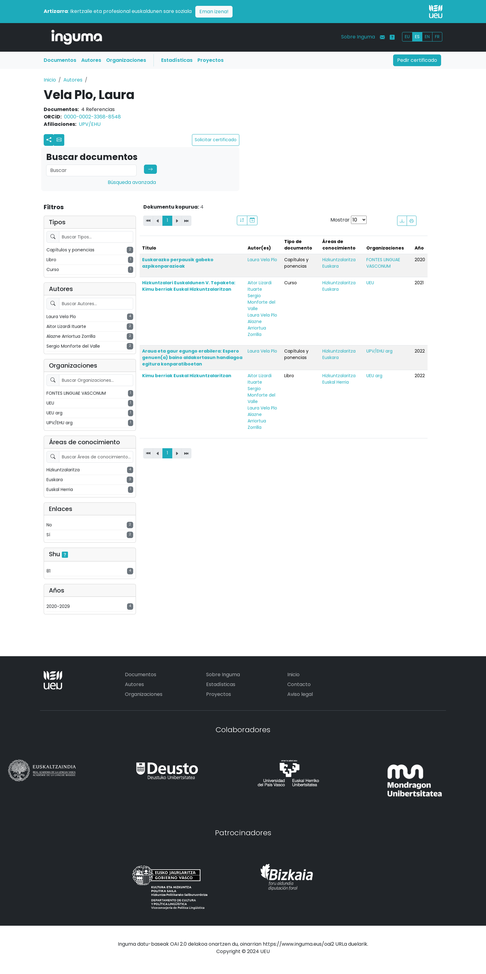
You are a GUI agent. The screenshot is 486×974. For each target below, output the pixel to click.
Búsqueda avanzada (132, 182)
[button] (59, 140)
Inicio (50, 79)
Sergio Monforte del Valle (261, 302)
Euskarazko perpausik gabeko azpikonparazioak (177, 263)
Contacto (299, 684)
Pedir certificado (417, 60)
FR (437, 37)
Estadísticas (177, 60)
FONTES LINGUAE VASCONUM (383, 263)
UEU (370, 283)
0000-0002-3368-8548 (92, 116)
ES (417, 37)
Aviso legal (300, 694)
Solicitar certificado (216, 140)
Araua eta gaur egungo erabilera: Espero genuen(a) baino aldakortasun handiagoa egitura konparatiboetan (192, 357)
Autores (91, 60)
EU (407, 37)
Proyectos (210, 60)
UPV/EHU (90, 124)
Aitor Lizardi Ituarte (260, 286)
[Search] (91, 170)
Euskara (330, 266)
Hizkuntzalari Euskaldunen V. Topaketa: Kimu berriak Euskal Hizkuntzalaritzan (188, 286)
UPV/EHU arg (379, 351)
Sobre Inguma (358, 36)
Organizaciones (126, 60)
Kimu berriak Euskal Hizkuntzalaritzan (186, 376)
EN (427, 37)
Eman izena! (214, 11)
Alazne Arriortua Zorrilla (257, 327)
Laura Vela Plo (262, 260)
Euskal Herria (335, 382)
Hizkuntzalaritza (339, 260)
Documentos (60, 60)
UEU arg (374, 376)
